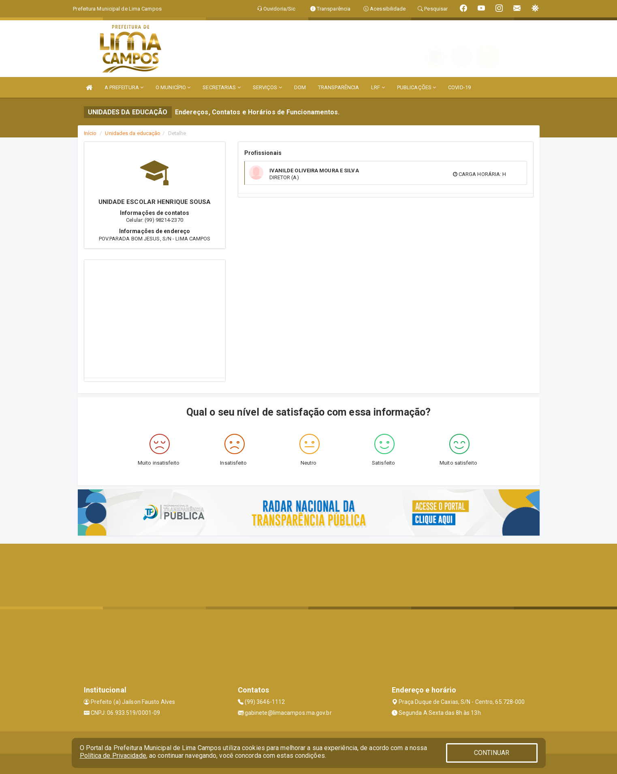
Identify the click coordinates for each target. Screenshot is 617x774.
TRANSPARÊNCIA (338, 87)
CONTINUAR (492, 753)
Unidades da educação (132, 133)
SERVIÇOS (267, 87)
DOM (300, 87)
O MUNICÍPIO (173, 87)
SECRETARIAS (221, 87)
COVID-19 (459, 87)
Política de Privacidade (113, 755)
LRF (378, 87)
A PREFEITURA (124, 87)
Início (90, 133)
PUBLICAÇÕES (416, 87)
